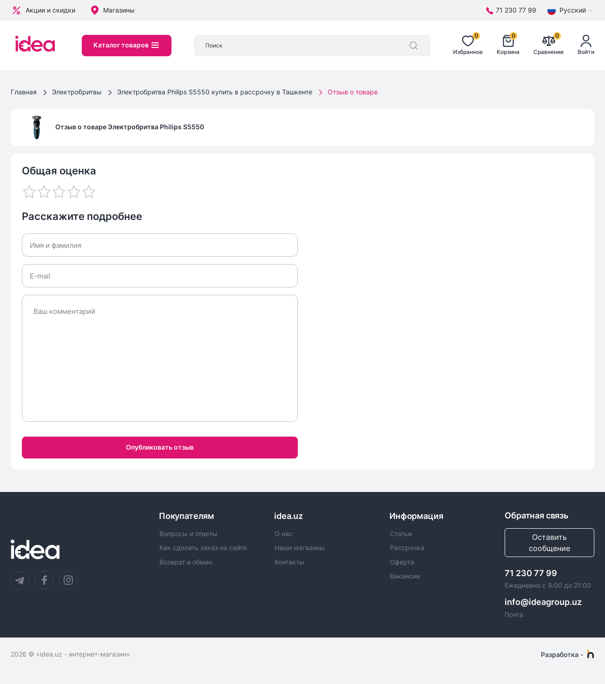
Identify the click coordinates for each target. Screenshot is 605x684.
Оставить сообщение (549, 542)
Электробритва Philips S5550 (156, 127)
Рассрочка (407, 547)
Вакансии (405, 576)
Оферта (402, 562)
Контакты (289, 562)
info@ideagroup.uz (543, 602)
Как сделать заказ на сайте (203, 547)
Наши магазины (300, 547)
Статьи (401, 534)
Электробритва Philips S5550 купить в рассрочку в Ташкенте (214, 92)
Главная (24, 92)
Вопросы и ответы (188, 534)
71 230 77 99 (531, 573)
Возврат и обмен (185, 562)
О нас (284, 534)
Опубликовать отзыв (160, 447)
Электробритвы (77, 92)
